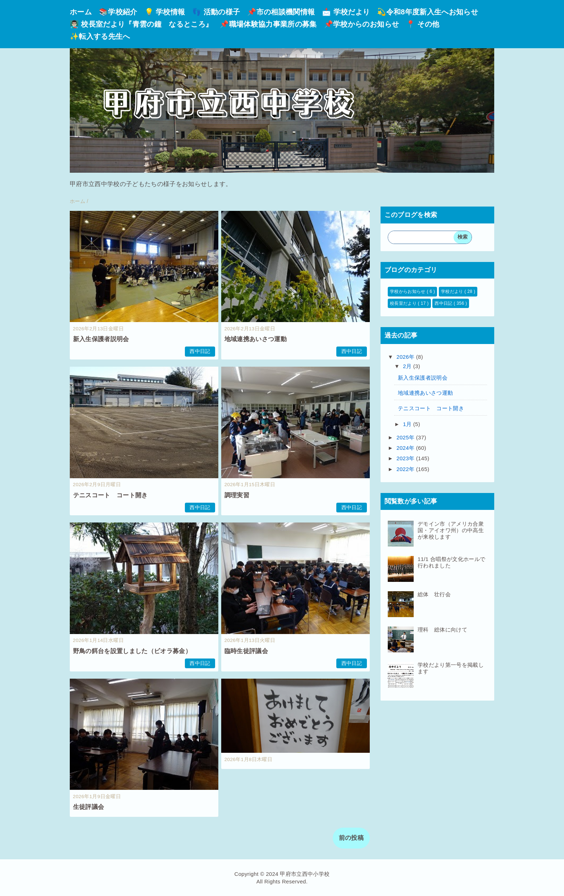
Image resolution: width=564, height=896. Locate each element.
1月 (408, 424)
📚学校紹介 (118, 12)
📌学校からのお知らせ (361, 24)
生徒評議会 (88, 807)
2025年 (406, 437)
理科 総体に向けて (442, 629)
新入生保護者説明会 (101, 339)
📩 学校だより (346, 12)
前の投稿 (351, 837)
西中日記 (200, 351)
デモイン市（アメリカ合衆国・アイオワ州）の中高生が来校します (451, 530)
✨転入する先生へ (100, 36)
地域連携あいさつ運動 (255, 339)
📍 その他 (422, 24)
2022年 (406, 469)
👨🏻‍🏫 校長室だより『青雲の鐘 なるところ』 (141, 24)
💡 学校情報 (165, 12)
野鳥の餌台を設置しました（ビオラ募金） (132, 651)
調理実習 (236, 495)
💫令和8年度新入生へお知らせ (427, 12)
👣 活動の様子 (216, 12)
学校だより (452, 291)
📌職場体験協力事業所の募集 (268, 24)
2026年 (406, 357)
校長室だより (404, 303)
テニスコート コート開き (110, 495)
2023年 (406, 458)
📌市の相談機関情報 (281, 12)
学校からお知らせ (408, 291)
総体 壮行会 (434, 594)
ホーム (81, 12)
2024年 (406, 448)
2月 (408, 366)
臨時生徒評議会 (246, 651)
